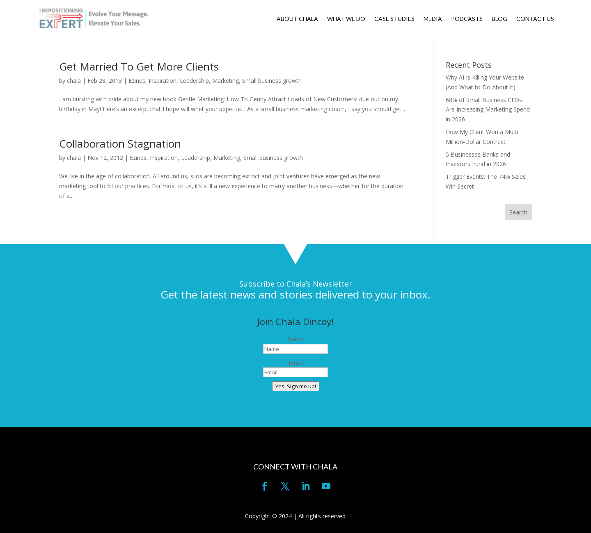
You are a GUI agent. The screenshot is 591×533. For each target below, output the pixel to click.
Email (296, 363)
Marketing (225, 80)
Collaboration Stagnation (120, 143)
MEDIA (433, 19)
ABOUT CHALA (297, 19)
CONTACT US (535, 19)
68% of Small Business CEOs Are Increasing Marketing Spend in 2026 (488, 109)
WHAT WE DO (346, 19)
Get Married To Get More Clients (139, 66)
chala (74, 80)
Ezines (136, 80)
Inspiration (162, 80)
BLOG (499, 19)
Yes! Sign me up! (295, 386)
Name (295, 339)
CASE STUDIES (394, 19)
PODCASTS (467, 19)
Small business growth (272, 80)
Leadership (194, 80)
